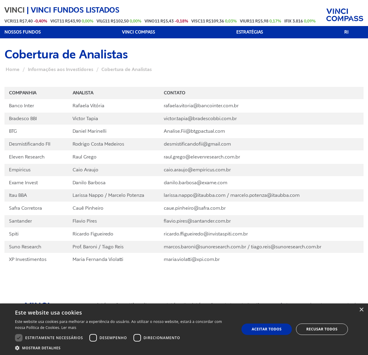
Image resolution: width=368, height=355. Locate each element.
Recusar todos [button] (321, 329)
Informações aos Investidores (60, 69)
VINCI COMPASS (138, 32)
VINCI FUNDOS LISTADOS (75, 10)
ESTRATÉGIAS (249, 32)
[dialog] (184, 329)
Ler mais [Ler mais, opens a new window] (68, 327)
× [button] (361, 310)
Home (12, 69)
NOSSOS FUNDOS (22, 32)
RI (346, 32)
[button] (124, 348)
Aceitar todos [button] (267, 329)
